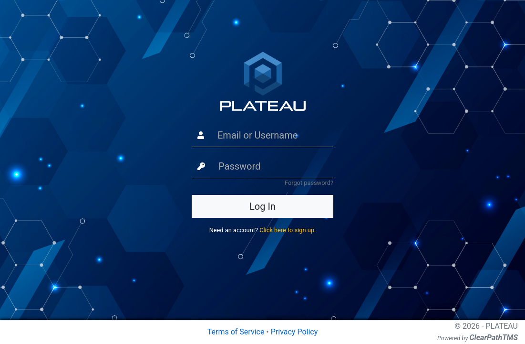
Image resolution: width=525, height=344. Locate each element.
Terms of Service (236, 331)
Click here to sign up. (287, 230)
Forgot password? (309, 182)
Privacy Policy (294, 331)
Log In (262, 206)
